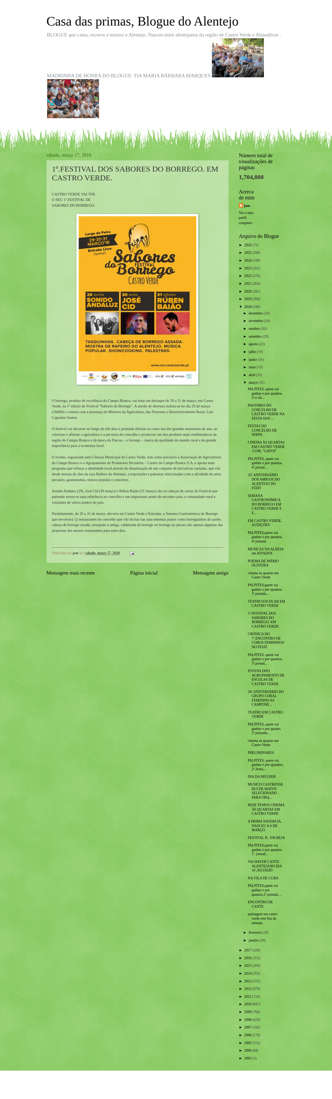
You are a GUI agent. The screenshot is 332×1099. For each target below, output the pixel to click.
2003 (248, 1058)
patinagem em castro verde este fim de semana (262, 918)
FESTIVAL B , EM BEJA (266, 838)
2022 (248, 276)
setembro (256, 336)
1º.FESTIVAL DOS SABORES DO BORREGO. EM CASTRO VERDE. (263, 619)
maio (253, 367)
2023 (248, 268)
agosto (254, 344)
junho (253, 360)
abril (252, 375)
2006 (248, 1035)
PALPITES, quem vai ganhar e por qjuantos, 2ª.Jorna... (266, 765)
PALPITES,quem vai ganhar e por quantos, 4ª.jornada (265, 537)
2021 (248, 284)
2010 (248, 1004)
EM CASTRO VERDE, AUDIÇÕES (265, 523)
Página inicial (144, 573)
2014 (248, 973)
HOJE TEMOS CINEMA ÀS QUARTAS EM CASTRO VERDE (266, 809)
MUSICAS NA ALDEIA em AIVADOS (265, 551)
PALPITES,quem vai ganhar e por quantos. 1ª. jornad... (265, 849)
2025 (248, 253)
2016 (248, 958)
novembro (256, 321)
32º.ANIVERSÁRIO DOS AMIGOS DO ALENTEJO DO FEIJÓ (264, 481)
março (253, 382)
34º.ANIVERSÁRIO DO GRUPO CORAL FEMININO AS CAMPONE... (266, 698)
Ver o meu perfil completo (246, 218)
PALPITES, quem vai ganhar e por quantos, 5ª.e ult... (265, 393)
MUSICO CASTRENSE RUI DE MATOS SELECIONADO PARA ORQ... (265, 790)
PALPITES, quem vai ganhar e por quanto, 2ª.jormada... (264, 728)
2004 (248, 1050)
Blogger (194, 1089)
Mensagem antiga (211, 573)
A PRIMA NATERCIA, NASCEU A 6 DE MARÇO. (265, 825)
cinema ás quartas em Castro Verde (263, 743)
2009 (248, 1012)
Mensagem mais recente (71, 573)
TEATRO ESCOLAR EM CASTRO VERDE (266, 603)
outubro (255, 329)
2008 (248, 1020)
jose (247, 206)
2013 (248, 981)
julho (253, 352)
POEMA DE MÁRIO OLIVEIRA (263, 563)
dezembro (256, 313)
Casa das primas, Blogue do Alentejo (143, 21)
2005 (248, 1043)
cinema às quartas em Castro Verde (263, 575)
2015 (248, 966)
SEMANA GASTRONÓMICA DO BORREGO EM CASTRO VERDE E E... (265, 504)
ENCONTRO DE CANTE (260, 904)
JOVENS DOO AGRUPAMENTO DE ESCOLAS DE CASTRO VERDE (266, 677)
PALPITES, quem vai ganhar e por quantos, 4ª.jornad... (265, 463)
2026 (248, 245)
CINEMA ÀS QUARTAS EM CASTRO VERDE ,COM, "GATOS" (266, 446)
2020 (248, 291)
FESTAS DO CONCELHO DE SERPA (262, 430)
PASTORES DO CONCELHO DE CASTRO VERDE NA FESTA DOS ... (266, 411)
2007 (248, 1027)
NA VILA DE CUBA (263, 878)
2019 (248, 299)
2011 (248, 997)
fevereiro (255, 932)
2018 (248, 307)
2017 (248, 950)
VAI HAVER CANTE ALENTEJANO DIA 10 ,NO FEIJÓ (265, 866)
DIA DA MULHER (262, 777)
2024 (248, 260)
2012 (248, 989)
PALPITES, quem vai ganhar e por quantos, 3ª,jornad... (265, 659)
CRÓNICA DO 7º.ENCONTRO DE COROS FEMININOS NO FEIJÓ (266, 640)
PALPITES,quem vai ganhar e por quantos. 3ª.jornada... (265, 589)
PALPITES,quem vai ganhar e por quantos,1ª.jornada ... (265, 890)
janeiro (254, 940)
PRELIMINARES (261, 753)
